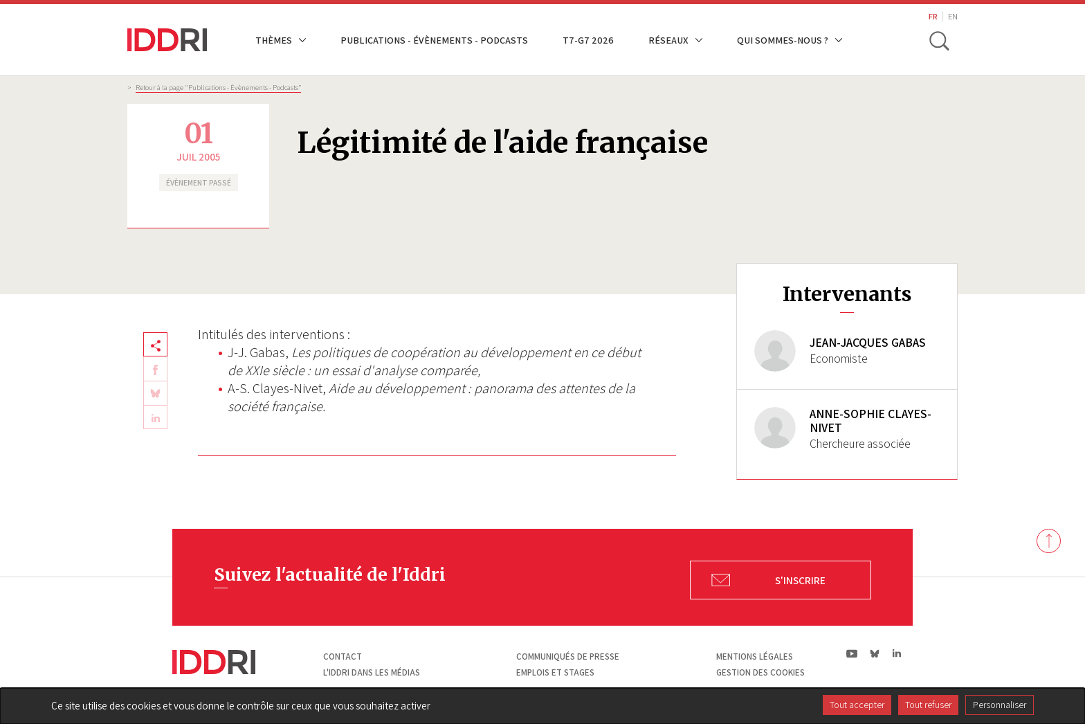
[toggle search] (939, 40)
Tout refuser (928, 704)
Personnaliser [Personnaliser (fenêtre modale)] (999, 704)
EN (953, 16)
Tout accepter (857, 704)
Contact (342, 658)
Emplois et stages (555, 674)
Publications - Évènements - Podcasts (434, 39)
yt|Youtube (852, 655)
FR (933, 16)
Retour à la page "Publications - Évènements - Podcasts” (218, 87)
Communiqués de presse (567, 658)
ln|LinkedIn (896, 655)
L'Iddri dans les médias (371, 674)
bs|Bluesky (875, 655)
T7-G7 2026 (588, 39)
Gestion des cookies (760, 674)
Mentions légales (754, 658)
